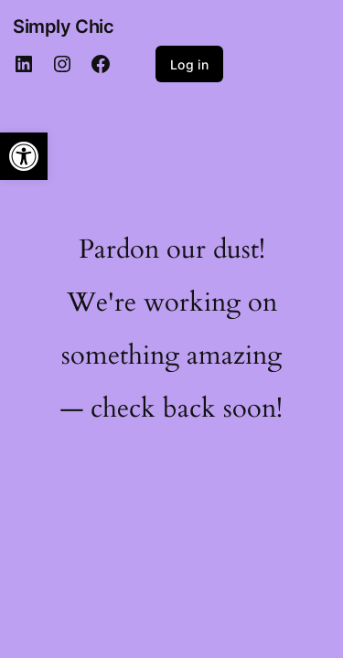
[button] (24, 156)
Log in (189, 64)
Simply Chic (63, 26)
